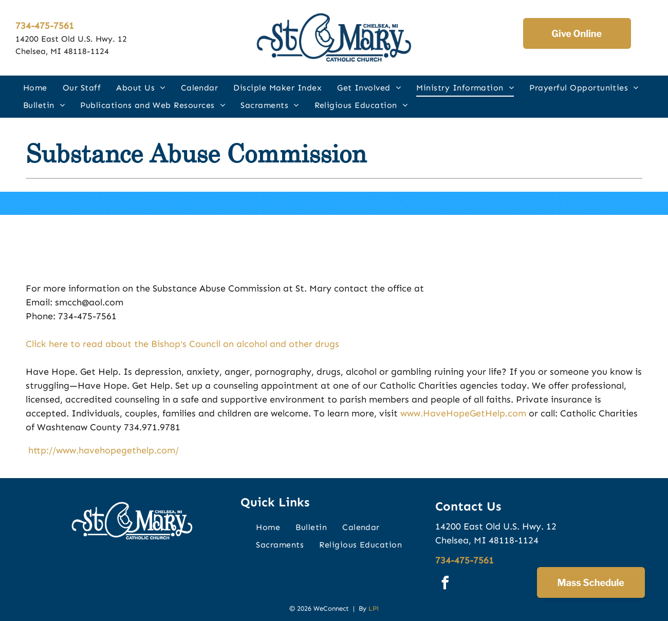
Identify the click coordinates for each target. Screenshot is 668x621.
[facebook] (445, 584)
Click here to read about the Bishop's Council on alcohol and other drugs (182, 344)
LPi (373, 608)
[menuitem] (35, 87)
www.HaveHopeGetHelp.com (463, 413)
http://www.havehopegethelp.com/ (102, 450)
